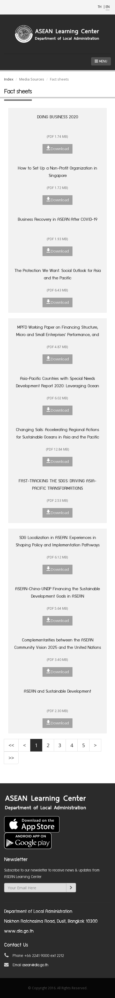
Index (8, 79)
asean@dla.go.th (35, 965)
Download (57, 148)
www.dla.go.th (18, 931)
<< (11, 745)
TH (100, 7)
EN (108, 7)
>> (11, 758)
